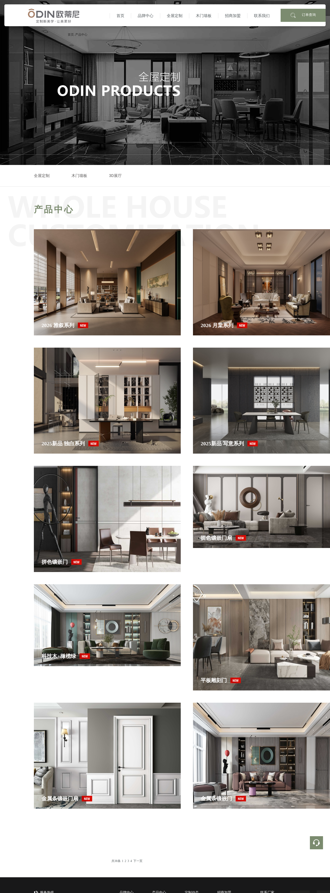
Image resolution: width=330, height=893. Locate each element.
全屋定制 (174, 15)
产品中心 (81, 34)
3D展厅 (115, 175)
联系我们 (262, 15)
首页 (120, 15)
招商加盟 (233, 15)
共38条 (116, 861)
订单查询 (303, 15)
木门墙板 (204, 15)
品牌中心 (145, 15)
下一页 (137, 861)
